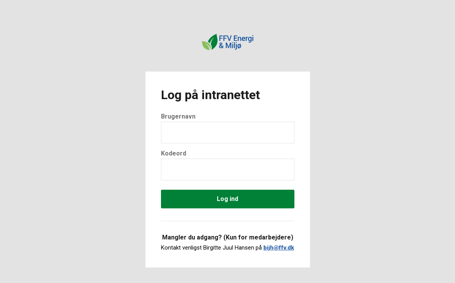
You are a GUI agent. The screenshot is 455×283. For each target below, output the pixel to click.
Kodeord (173, 153)
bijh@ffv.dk (278, 247)
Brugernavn (178, 116)
